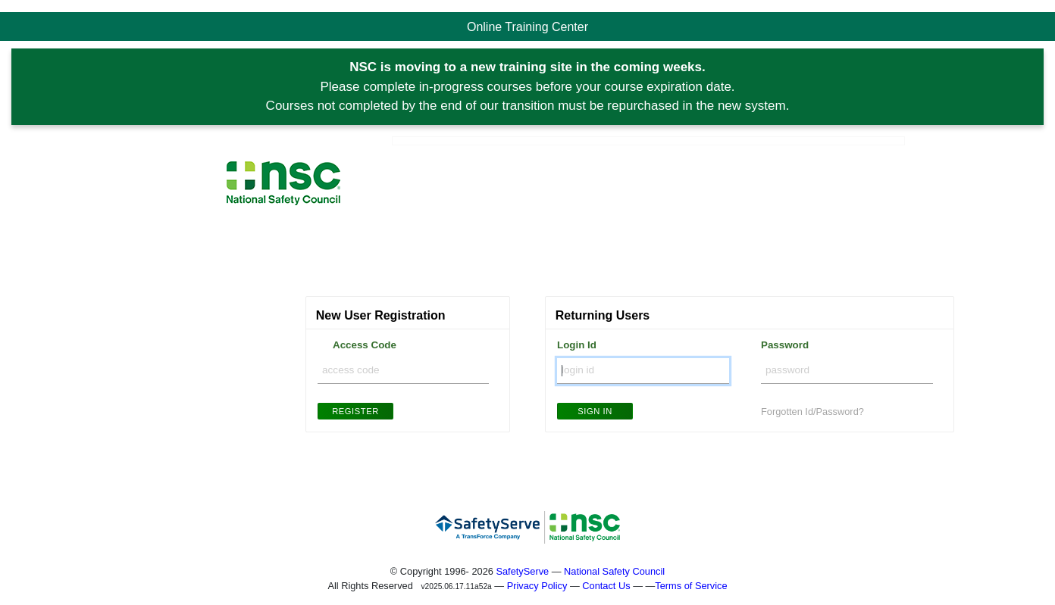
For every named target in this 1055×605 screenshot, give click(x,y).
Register (355, 411)
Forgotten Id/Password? (812, 411)
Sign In (595, 411)
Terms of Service (691, 585)
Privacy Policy (537, 585)
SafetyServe (522, 571)
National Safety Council (614, 571)
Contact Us (606, 585)
